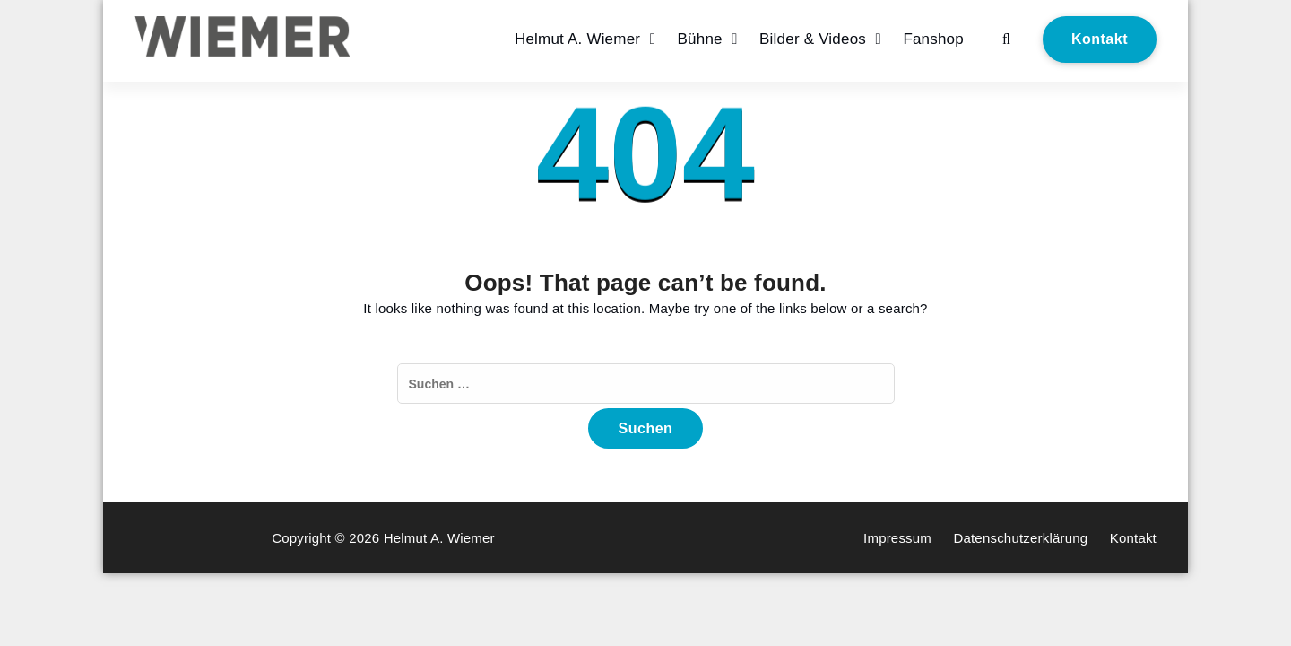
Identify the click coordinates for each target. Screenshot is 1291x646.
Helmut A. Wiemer (577, 39)
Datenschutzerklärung (1020, 538)
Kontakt (1099, 39)
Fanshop (933, 39)
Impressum (897, 538)
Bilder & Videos (812, 39)
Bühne (700, 39)
